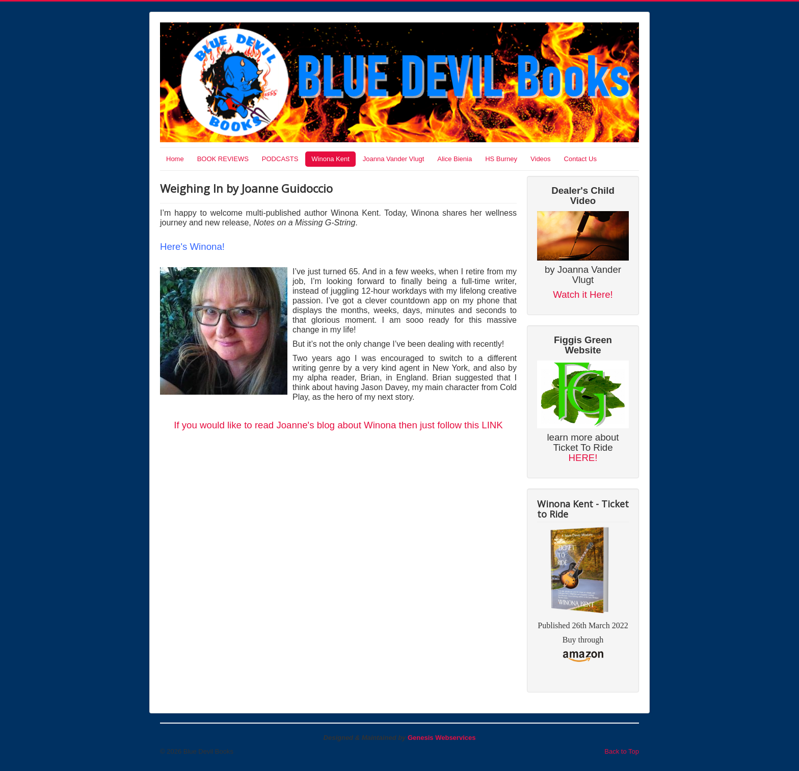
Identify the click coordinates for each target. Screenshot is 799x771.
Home (175, 159)
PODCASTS (280, 159)
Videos (540, 159)
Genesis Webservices (441, 737)
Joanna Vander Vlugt (393, 159)
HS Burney (501, 159)
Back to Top (621, 751)
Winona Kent (330, 159)
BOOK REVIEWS (223, 159)
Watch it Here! (583, 294)
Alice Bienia (454, 159)
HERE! (582, 457)
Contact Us (580, 159)
